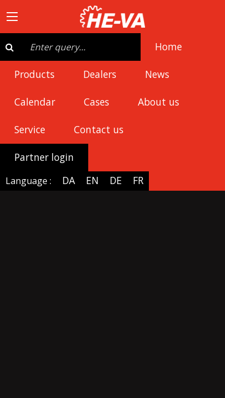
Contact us (99, 129)
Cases (96, 101)
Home (168, 46)
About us (158, 101)
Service (29, 129)
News (157, 74)
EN (92, 180)
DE (116, 180)
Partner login (44, 157)
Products (34, 74)
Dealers (99, 74)
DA (68, 180)
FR (138, 180)
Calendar (34, 101)
